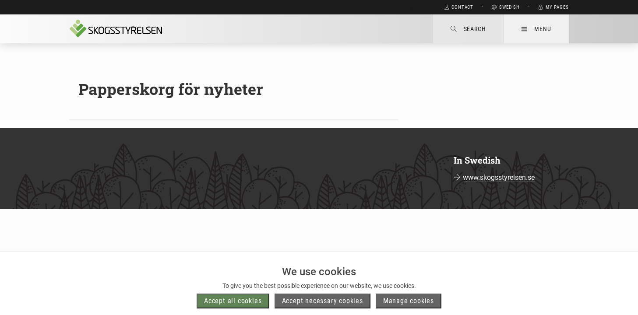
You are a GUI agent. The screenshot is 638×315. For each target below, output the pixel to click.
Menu (536, 28)
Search (468, 28)
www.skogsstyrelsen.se (499, 177)
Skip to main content (402, 7)
